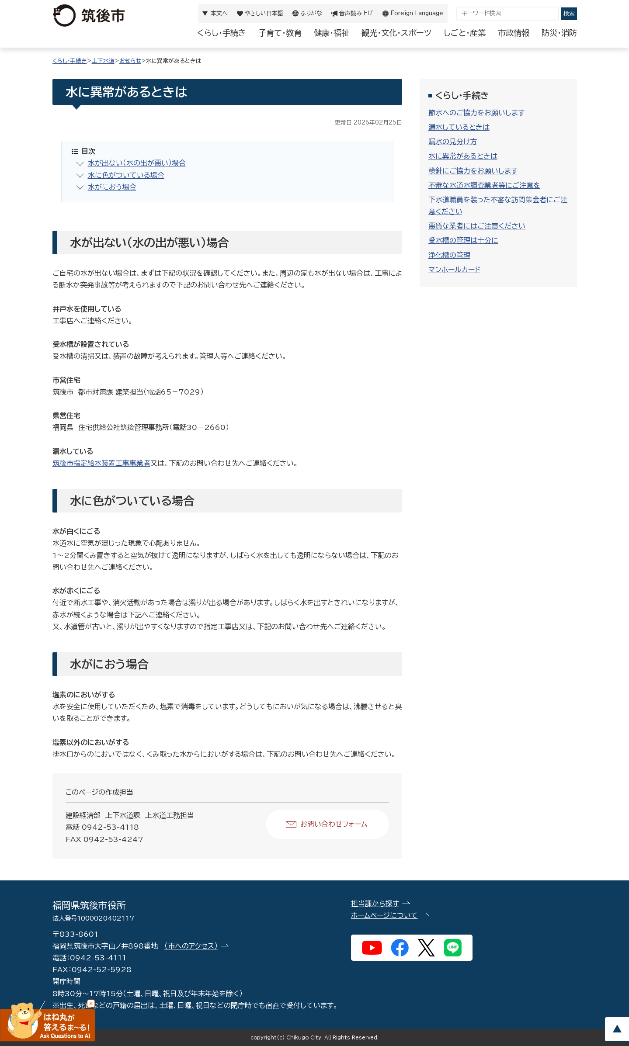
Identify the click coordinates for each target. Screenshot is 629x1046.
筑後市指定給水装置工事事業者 (101, 463)
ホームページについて (384, 915)
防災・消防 (559, 33)
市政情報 (513, 33)
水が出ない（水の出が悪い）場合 (137, 162)
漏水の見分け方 (452, 141)
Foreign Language (416, 13)
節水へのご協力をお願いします (476, 112)
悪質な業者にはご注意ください (476, 225)
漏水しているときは (459, 127)
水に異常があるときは (462, 155)
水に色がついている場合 (126, 175)
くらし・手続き (221, 33)
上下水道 (103, 61)
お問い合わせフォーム (333, 824)
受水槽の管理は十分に (463, 240)
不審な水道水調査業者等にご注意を (484, 185)
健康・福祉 (331, 33)
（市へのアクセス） (191, 945)
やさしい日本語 (264, 13)
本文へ (219, 13)
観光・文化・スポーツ (396, 33)
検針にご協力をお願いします (473, 170)
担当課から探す (375, 903)
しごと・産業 (465, 33)
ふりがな (311, 13)
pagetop (617, 1029)
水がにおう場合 (112, 187)
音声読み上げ (356, 13)
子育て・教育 (280, 33)
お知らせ (130, 61)
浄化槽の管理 (449, 255)
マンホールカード (454, 269)
